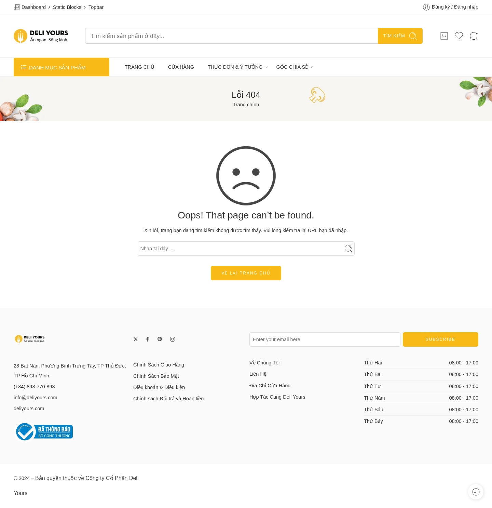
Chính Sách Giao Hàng (158, 364)
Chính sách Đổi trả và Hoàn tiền (168, 398)
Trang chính (246, 104)
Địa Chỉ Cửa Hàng (269, 385)
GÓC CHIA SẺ (292, 67)
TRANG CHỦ (139, 67)
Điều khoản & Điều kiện (159, 387)
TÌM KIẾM (400, 36)
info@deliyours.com (35, 397)
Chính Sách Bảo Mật (156, 376)
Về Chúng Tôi (264, 362)
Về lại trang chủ (245, 273)
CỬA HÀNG (181, 67)
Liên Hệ (257, 374)
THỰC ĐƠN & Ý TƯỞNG (235, 67)
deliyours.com (29, 408)
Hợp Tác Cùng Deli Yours (277, 397)
